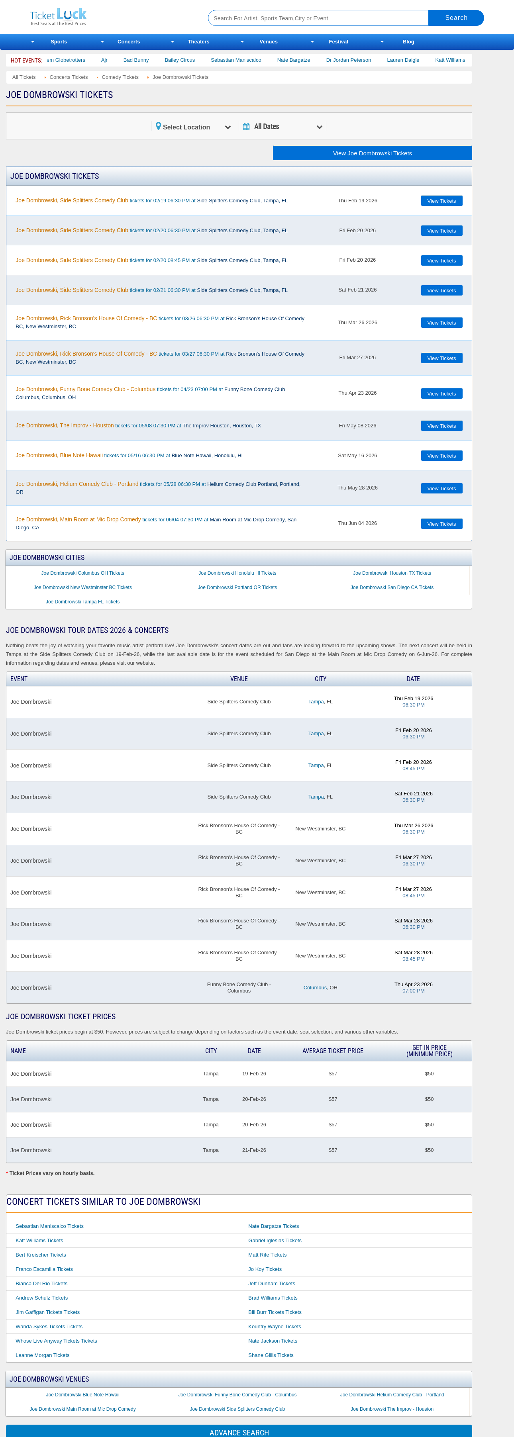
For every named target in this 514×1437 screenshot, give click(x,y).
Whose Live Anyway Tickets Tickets (56, 1341)
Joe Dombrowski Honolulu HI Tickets (237, 573)
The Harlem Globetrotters (66, 60)
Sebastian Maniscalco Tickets (50, 1226)
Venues (268, 42)
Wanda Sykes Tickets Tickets (49, 1326)
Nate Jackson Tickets (272, 1341)
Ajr (114, 60)
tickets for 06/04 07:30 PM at (156, 523)
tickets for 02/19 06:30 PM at (152, 200)
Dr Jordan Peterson (358, 60)
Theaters (199, 42)
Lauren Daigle (413, 60)
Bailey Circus (190, 60)
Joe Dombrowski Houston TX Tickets (392, 573)
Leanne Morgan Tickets (42, 1355)
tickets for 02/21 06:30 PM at (152, 290)
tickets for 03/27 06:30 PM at (160, 357)
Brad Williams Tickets (273, 1298)
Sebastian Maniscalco (246, 60)
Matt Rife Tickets (267, 1255)
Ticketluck (109, 17)
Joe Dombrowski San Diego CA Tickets (392, 587)
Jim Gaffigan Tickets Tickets (48, 1312)
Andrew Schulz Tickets (42, 1298)
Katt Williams (460, 60)
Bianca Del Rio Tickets (41, 1283)
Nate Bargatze (303, 60)
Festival (338, 42)
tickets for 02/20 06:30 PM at (152, 230)
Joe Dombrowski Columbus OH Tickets (82, 573)
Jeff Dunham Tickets (271, 1283)
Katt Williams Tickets (39, 1240)
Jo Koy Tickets (265, 1269)
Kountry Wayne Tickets (274, 1326)
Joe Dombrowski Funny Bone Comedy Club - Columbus (237, 1395)
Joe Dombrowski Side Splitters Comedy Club (237, 1409)
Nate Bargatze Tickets (273, 1226)
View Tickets (442, 201)
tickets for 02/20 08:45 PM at (152, 260)
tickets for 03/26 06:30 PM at (160, 322)
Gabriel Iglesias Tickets (275, 1240)
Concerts (129, 42)
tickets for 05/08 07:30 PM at (138, 425)
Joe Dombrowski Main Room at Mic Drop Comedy (83, 1409)
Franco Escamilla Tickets (44, 1269)
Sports (59, 42)
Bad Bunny (146, 60)
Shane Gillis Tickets (270, 1355)
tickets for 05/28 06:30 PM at (158, 488)
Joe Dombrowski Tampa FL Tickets (83, 602)
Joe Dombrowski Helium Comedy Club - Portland (392, 1395)
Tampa (316, 702)
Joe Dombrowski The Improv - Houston (392, 1409)
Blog (408, 42)
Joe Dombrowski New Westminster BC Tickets (82, 587)
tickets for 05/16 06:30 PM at (129, 455)
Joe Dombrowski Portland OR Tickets (237, 587)
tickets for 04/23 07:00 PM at (150, 393)
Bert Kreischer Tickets (41, 1255)
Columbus (315, 988)
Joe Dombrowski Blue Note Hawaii (83, 1395)
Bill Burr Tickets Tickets (275, 1312)
